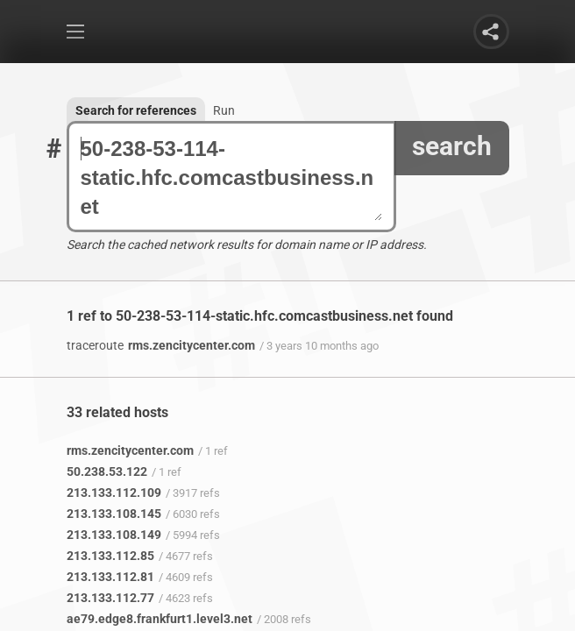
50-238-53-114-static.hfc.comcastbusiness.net (231, 177)
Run (224, 110)
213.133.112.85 (110, 556)
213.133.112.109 (114, 493)
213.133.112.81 (110, 577)
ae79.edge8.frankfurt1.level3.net (159, 619)
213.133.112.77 (110, 598)
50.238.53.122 (107, 471)
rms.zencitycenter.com (161, 345)
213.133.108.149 (114, 535)
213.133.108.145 (114, 514)
